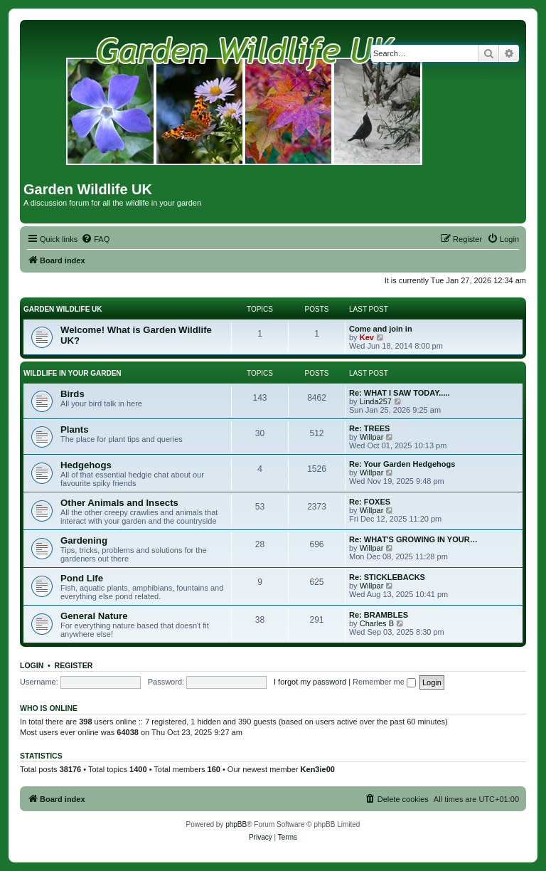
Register (74, 665)
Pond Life (81, 578)
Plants (74, 429)
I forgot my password (310, 681)
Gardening (83, 540)
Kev (367, 337)
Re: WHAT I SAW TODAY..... (399, 393)
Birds (72, 394)
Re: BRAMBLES (378, 615)
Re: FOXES (369, 501)
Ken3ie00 (318, 769)
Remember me (384, 681)
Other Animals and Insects (119, 502)
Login (31, 665)
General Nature (94, 616)
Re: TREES (369, 428)
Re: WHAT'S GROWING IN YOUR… (413, 539)
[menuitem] (95, 239)
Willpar (372, 437)
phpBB (236, 824)
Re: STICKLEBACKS (387, 577)
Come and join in (380, 328)
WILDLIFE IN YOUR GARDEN (72, 373)
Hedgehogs (86, 465)
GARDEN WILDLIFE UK (62, 309)
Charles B (377, 623)
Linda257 (376, 401)
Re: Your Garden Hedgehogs (402, 464)
